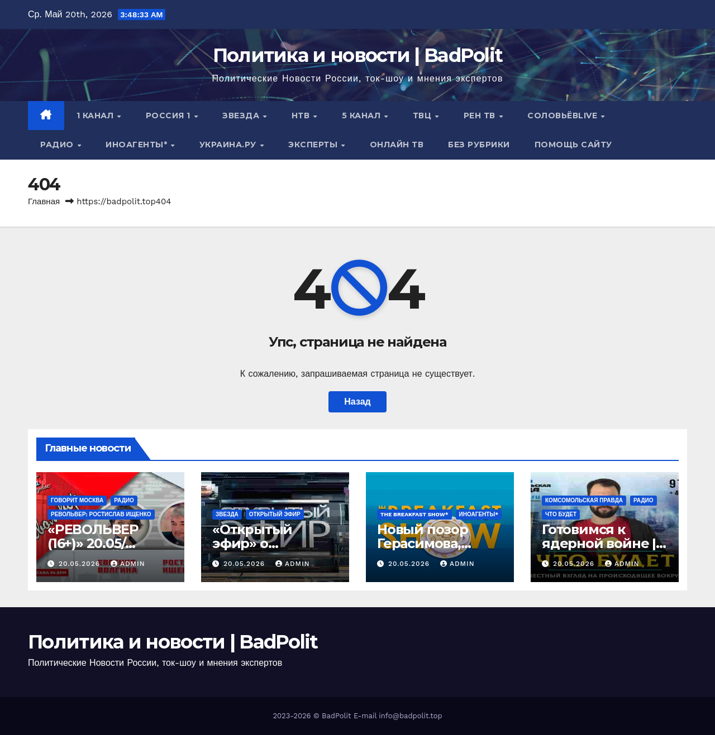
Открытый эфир (275, 514)
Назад (357, 401)
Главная (44, 201)
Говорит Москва (77, 500)
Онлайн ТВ (397, 145)
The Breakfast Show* (414, 514)
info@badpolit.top (410, 716)
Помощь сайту (573, 145)
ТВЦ (423, 116)
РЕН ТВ (481, 116)
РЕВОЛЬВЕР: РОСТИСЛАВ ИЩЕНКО (101, 514)
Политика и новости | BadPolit (358, 55)
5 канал (362, 116)
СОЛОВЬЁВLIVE (563, 116)
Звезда (242, 116)
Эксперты (314, 145)
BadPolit (336, 716)
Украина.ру (229, 145)
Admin (128, 564)
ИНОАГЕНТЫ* (138, 145)
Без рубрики (479, 145)
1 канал (96, 116)
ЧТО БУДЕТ (560, 514)
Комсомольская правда (584, 500)
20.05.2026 (81, 564)
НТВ (302, 116)
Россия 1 (169, 116)
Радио (58, 145)
